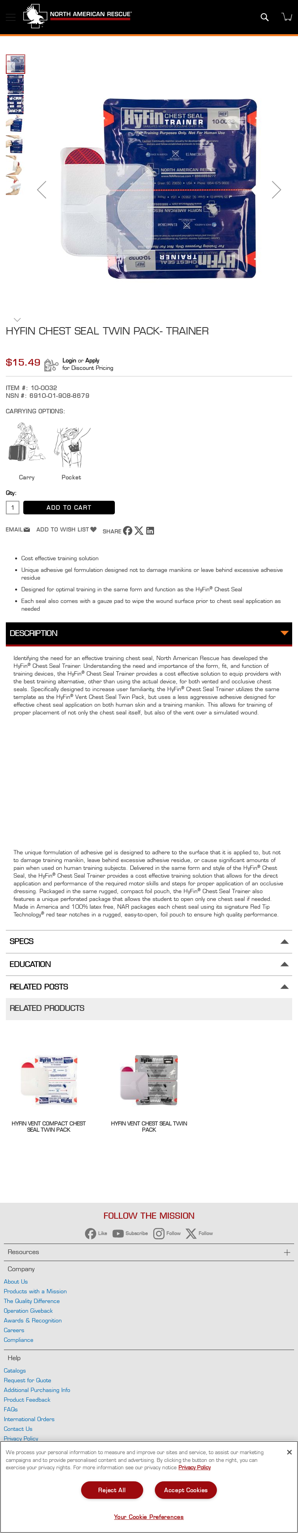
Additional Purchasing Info (37, 1390)
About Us (16, 1281)
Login (69, 360)
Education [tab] (30, 964)
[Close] (289, 1452)
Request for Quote (27, 1380)
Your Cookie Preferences (149, 1517)
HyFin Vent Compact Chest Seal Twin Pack (49, 1126)
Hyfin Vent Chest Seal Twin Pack (149, 1126)
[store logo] (77, 17)
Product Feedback (27, 1399)
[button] (41, 190)
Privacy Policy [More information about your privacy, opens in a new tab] (194, 1467)
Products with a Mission (35, 1291)
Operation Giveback (28, 1310)
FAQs (11, 1409)
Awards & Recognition (33, 1320)
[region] (149, 1487)
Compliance (18, 1339)
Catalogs (15, 1370)
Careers (14, 1330)
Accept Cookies (186, 1490)
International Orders (29, 1419)
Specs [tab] (21, 941)
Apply (92, 360)
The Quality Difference (32, 1301)
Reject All (111, 1490)
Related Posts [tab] (39, 987)
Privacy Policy (21, 1438)
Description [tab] (33, 633)
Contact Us (18, 1428)
